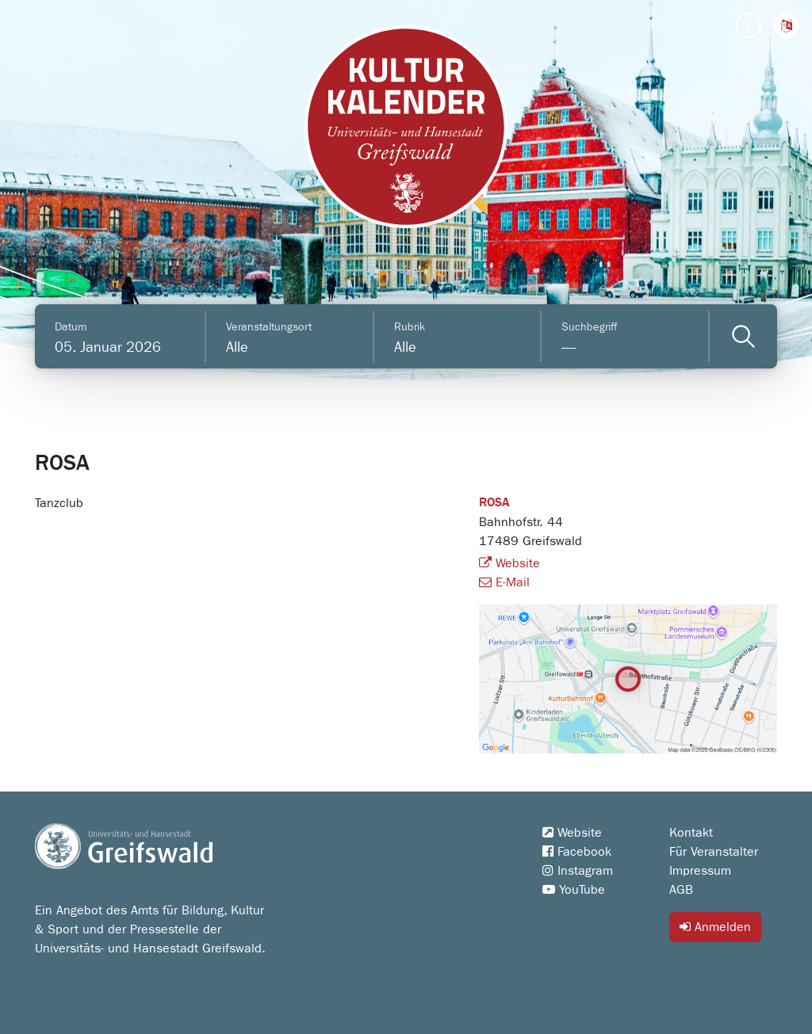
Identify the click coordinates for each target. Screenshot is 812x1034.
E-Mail (504, 582)
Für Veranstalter (713, 851)
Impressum (700, 870)
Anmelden (715, 926)
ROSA (494, 503)
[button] (786, 25)
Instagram (577, 870)
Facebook (576, 851)
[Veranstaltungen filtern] (743, 336)
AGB (681, 889)
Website (509, 563)
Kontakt (691, 832)
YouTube (573, 889)
